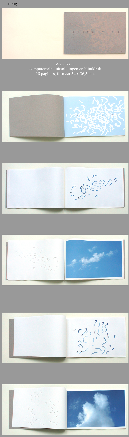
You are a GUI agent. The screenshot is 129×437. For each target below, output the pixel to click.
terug (12, 3)
